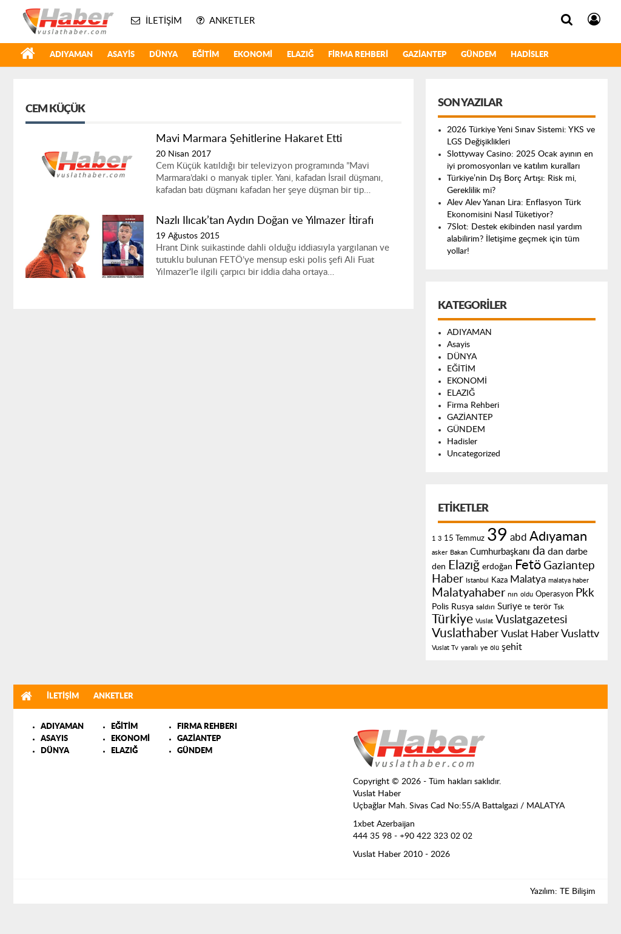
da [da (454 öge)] (538, 551)
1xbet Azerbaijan (384, 824)
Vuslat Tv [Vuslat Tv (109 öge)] (445, 648)
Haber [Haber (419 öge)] (447, 579)
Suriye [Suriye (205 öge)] (509, 606)
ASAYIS (54, 739)
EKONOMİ (252, 55)
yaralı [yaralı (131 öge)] (469, 647)
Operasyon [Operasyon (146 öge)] (554, 594)
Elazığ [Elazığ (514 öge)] (464, 565)
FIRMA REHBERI (207, 727)
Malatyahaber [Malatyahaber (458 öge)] (468, 593)
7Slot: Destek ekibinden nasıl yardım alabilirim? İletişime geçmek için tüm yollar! (514, 239)
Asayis (121, 55)
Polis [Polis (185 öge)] (440, 607)
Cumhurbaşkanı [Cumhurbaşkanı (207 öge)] (500, 552)
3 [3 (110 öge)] (439, 538)
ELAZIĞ (300, 55)
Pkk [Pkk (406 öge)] (585, 593)
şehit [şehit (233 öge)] (512, 647)
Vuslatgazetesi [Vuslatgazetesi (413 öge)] (531, 620)
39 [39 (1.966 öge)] (497, 535)
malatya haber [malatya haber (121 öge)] (568, 580)
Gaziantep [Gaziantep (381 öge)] (569, 566)
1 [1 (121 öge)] (433, 538)
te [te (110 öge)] (528, 607)
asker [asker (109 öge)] (440, 552)
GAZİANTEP (424, 55)
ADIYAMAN (71, 55)
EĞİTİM (205, 55)
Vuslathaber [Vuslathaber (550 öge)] (465, 633)
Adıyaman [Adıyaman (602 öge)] (558, 536)
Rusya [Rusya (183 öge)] (462, 607)
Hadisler (530, 55)
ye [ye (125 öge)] (484, 648)
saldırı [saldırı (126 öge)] (485, 607)
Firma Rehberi (358, 55)
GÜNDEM (478, 55)
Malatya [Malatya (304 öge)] (528, 579)
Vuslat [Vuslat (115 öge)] (484, 621)
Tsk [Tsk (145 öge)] (559, 607)
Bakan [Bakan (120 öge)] (459, 552)
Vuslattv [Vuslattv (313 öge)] (580, 634)
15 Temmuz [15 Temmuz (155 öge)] (464, 539)
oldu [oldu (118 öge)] (526, 594)
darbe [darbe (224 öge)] (577, 552)
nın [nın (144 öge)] (513, 594)
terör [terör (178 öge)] (542, 607)
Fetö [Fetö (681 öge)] (528, 565)
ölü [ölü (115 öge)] (494, 648)
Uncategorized (473, 454)
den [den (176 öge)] (439, 567)
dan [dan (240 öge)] (555, 552)
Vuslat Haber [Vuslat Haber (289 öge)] (530, 634)
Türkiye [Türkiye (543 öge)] (452, 619)
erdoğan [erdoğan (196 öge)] (497, 566)
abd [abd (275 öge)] (518, 538)
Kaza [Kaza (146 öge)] (499, 580)
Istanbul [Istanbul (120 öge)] (477, 580)
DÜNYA (163, 55)
